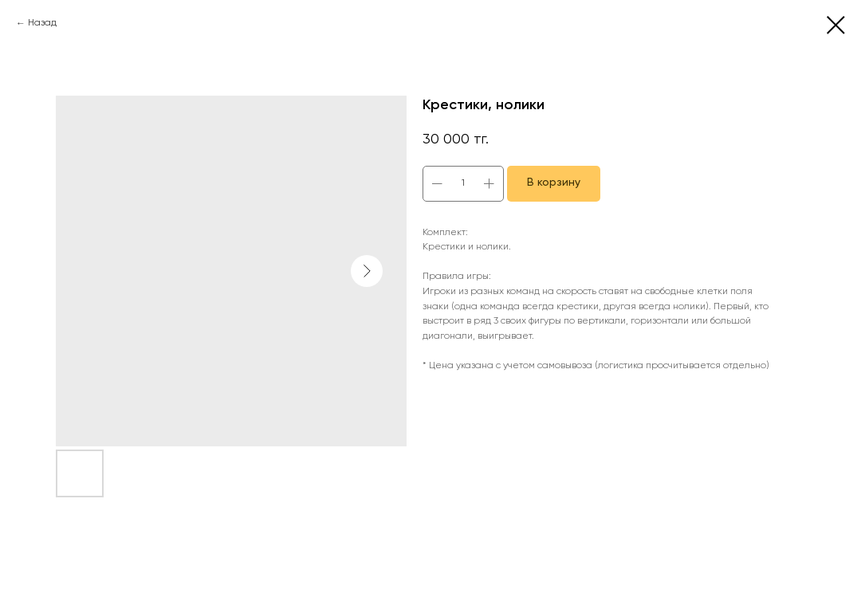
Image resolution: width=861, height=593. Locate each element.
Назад (42, 23)
